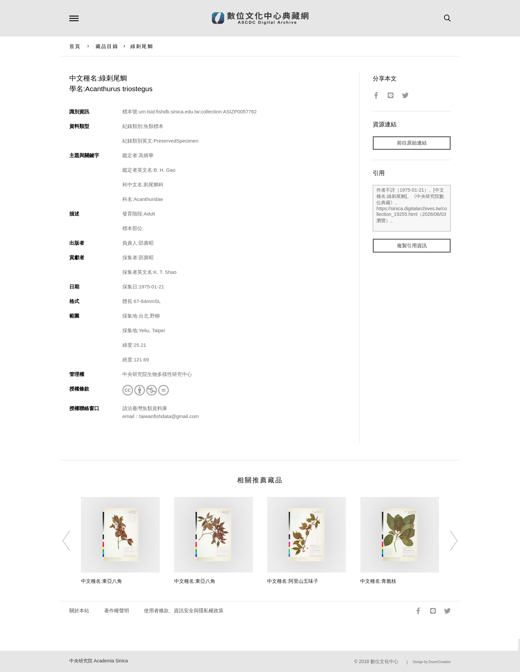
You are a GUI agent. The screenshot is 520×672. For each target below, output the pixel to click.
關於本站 (79, 610)
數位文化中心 (384, 661)
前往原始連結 (412, 143)
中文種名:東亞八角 (101, 581)
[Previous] (72, 540)
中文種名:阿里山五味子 (292, 581)
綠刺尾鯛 (141, 46)
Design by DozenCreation (432, 662)
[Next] (447, 540)
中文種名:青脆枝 (378, 581)
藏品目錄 (107, 46)
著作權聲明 (116, 610)
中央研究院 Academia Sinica (98, 660)
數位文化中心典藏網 (260, 18)
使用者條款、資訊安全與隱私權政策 (184, 610)
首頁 (75, 46)
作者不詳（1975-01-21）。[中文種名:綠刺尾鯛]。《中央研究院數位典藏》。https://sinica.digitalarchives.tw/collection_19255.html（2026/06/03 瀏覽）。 (412, 208)
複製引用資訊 (412, 246)
